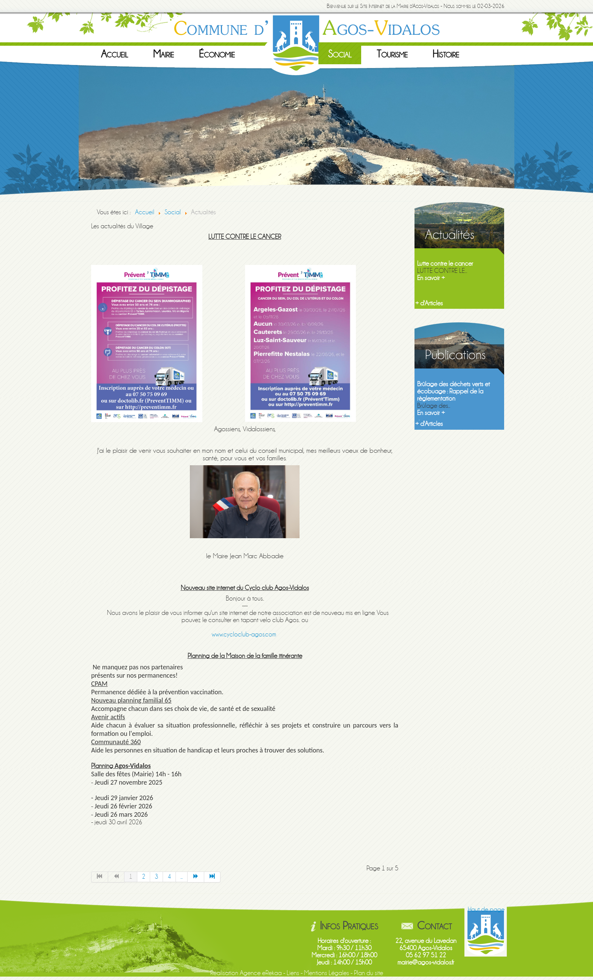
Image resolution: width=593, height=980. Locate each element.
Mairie (163, 54)
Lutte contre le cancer (445, 263)
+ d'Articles (429, 303)
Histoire (446, 54)
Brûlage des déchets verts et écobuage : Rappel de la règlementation (453, 391)
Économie (217, 54)
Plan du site (368, 973)
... (181, 876)
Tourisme (392, 54)
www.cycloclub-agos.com (244, 634)
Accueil (114, 54)
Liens (293, 973)
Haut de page (486, 909)
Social (340, 54)
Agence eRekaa (261, 973)
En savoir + (431, 278)
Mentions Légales (326, 973)
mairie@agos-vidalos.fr (425, 962)
